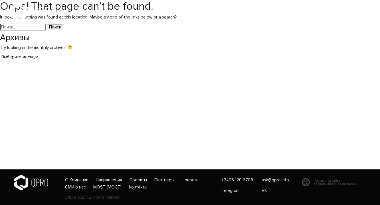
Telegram (230, 190)
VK (264, 190)
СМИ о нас (75, 187)
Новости (190, 180)
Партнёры (164, 180)
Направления (109, 180)
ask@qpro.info (185, 12)
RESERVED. (113, 198)
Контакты (138, 187)
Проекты (138, 180)
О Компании (76, 180)
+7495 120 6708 (145, 12)
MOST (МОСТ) (107, 187)
